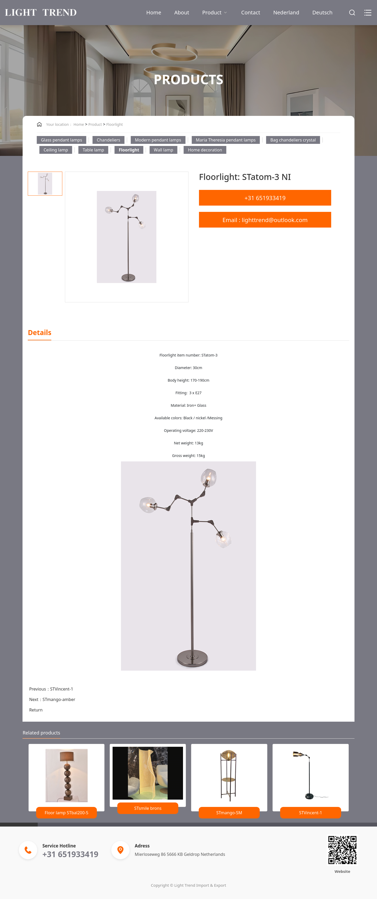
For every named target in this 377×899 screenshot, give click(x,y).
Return (35, 710)
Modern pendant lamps (158, 140)
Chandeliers (108, 140)
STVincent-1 (61, 689)
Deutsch (322, 12)
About (181, 12)
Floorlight (114, 124)
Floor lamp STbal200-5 (66, 813)
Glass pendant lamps (61, 140)
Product (215, 12)
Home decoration (205, 150)
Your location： (59, 124)
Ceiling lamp (55, 150)
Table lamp (93, 150)
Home (153, 12)
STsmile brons (148, 808)
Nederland (286, 12)
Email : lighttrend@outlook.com (265, 220)
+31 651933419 (265, 198)
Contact (250, 12)
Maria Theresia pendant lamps (226, 140)
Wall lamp (163, 150)
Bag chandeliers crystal (293, 140)
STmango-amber (59, 699)
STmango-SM (229, 813)
